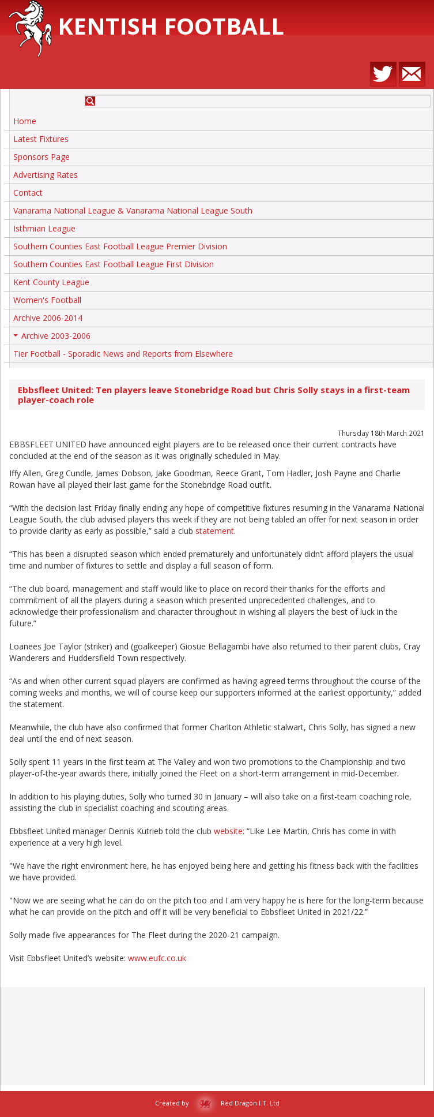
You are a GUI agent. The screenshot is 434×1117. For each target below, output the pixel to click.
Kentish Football (146, 26)
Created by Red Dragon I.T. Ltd (217, 1103)
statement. (215, 530)
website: (229, 830)
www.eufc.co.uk (157, 957)
